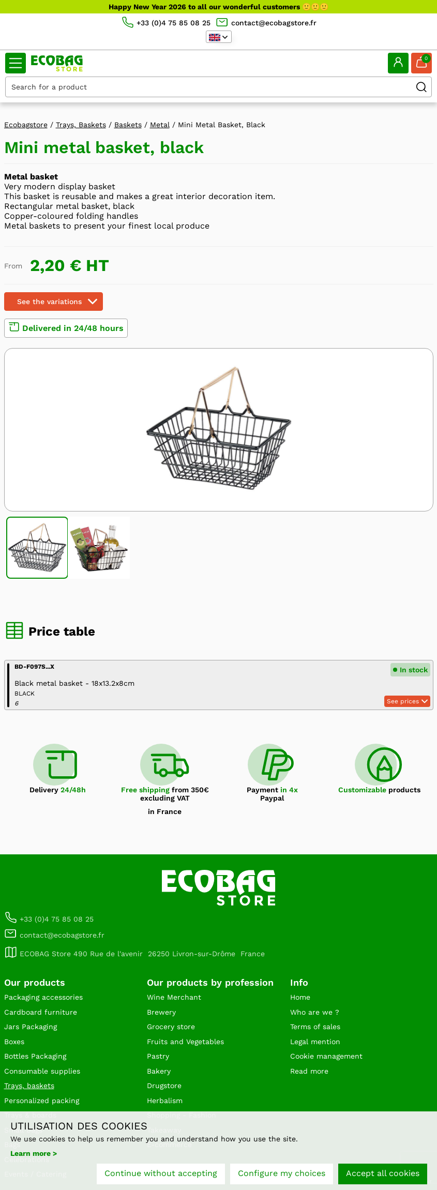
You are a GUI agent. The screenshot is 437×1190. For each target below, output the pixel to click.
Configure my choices (281, 1173)
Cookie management (326, 1056)
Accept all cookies (382, 1173)
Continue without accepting (160, 1173)
